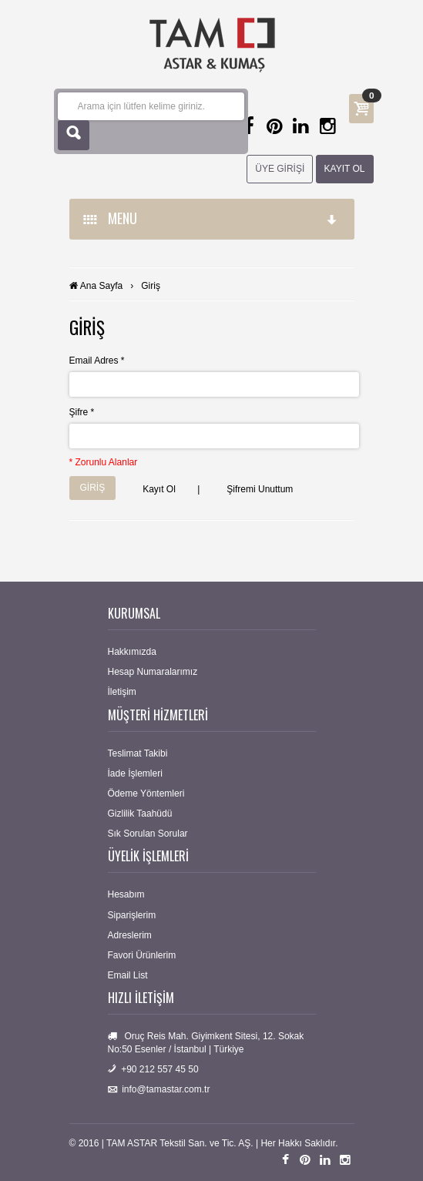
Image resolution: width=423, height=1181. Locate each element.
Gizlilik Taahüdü (140, 813)
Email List (128, 975)
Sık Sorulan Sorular (148, 833)
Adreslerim (130, 935)
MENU (211, 218)
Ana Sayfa (101, 285)
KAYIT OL (344, 168)
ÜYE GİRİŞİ (279, 168)
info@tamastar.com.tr (166, 1089)
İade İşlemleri (135, 773)
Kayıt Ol (159, 489)
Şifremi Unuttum (260, 489)
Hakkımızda (132, 651)
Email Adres (97, 360)
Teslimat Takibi (138, 753)
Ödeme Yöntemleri (146, 793)
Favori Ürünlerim (142, 955)
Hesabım (126, 894)
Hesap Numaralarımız (153, 671)
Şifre (82, 412)
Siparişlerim (132, 915)
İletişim (122, 691)
